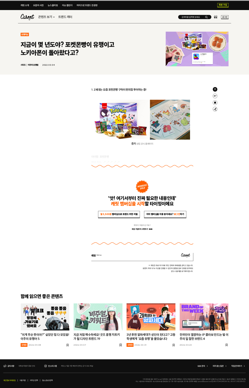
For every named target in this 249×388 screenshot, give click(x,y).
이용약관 (23, 380)
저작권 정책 (34, 380)
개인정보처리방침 (9, 380)
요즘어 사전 (38, 5)
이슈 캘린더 (67, 5)
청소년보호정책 (47, 380)
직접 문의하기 (238, 366)
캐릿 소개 (25, 5)
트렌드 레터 (65, 17)
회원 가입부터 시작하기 (142, 229)
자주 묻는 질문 (220, 366)
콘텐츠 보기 (46, 17)
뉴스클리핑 (53, 5)
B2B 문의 (203, 366)
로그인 (224, 17)
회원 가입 (223, 5)
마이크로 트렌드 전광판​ (87, 5)
